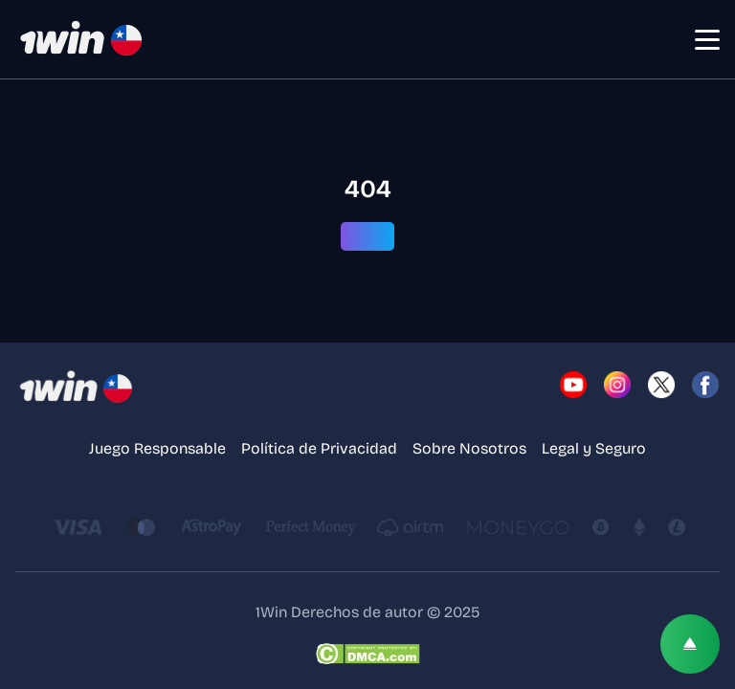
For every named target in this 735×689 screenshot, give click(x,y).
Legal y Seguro (594, 448)
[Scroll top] (690, 644)
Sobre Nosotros (469, 448)
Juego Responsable (157, 448)
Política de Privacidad (319, 448)
